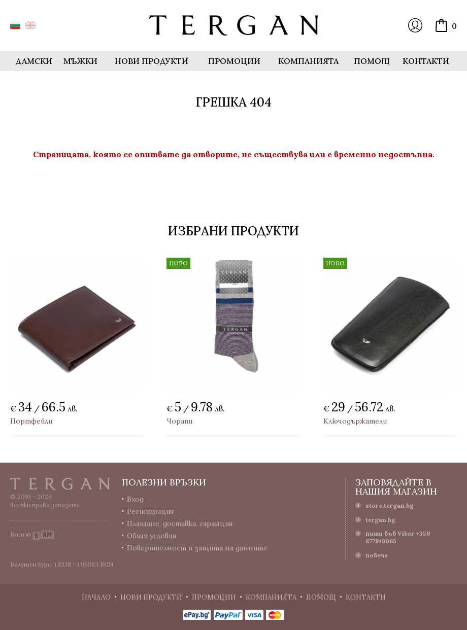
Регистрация (150, 511)
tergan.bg (380, 519)
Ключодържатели (355, 421)
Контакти (426, 61)
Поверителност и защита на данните (197, 547)
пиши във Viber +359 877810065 (397, 537)
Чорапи (179, 421)
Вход (415, 25)
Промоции (234, 61)
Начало (96, 597)
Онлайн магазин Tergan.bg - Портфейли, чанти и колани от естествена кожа (233, 25)
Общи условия (152, 535)
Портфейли (31, 421)
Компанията (308, 61)
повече (376, 555)
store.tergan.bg (389, 505)
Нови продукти (151, 61)
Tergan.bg (60, 484)
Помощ (372, 61)
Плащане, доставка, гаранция (180, 523)
